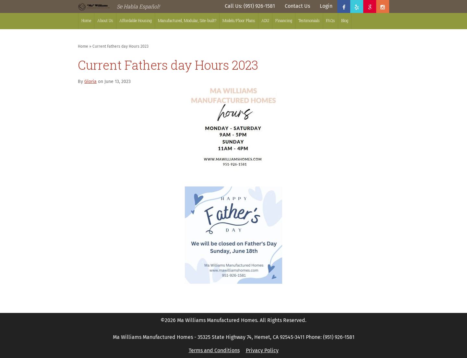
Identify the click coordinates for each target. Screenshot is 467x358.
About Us (105, 20)
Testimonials (309, 20)
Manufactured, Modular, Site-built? (187, 20)
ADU (265, 20)
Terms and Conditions (214, 350)
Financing (283, 20)
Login (326, 6)
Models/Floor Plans (238, 20)
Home (86, 20)
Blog (344, 20)
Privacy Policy (262, 350)
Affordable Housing (135, 20)
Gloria (90, 81)
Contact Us (297, 6)
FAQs (330, 20)
